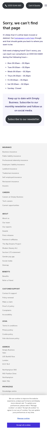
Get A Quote (34, 5)
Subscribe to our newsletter (23, 119)
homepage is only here (24, 38)
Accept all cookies (23, 425)
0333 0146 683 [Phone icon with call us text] (13, 5)
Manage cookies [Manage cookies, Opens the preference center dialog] (23, 418)
